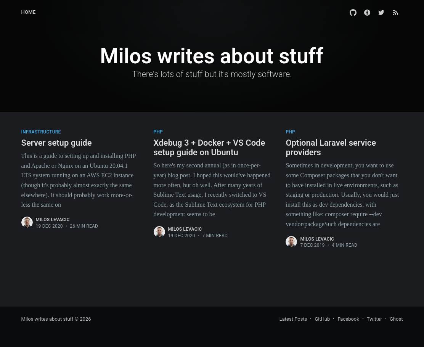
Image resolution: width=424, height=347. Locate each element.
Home (28, 12)
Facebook (348, 319)
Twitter (374, 319)
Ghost (396, 319)
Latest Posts (293, 319)
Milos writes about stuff (47, 319)
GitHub (322, 319)
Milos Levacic (53, 219)
